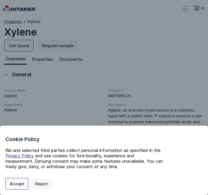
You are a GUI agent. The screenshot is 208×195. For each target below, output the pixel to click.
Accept (17, 183)
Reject (41, 183)
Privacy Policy (19, 155)
